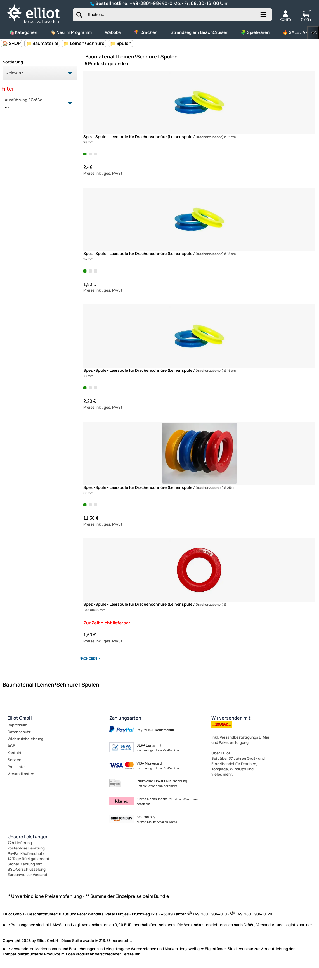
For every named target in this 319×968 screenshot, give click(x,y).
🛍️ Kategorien (23, 32)
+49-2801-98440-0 (151, 3)
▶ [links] (313, 32)
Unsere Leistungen (28, 837)
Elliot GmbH (20, 718)
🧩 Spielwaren (255, 32)
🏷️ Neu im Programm (71, 32)
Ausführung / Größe (36, 103)
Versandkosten (21, 773)
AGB (11, 745)
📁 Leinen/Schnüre (84, 43)
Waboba (113, 32)
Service (14, 759)
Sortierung (13, 62)
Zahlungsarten (125, 718)
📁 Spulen (120, 43)
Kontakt (15, 752)
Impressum (17, 724)
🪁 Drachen (145, 32)
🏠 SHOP (11, 43)
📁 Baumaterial (42, 43)
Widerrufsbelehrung (25, 738)
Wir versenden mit (231, 718)
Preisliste (16, 766)
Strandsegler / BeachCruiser (199, 32)
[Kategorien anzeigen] (263, 17)
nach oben (88, 658)
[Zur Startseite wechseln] (37, 23)
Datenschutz (19, 731)
